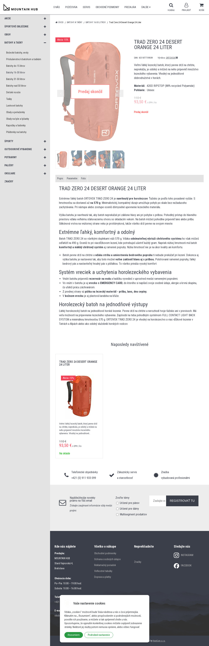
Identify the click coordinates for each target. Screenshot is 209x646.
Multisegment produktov (133, 514)
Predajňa (130, 7)
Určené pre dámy (129, 508)
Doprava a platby (102, 576)
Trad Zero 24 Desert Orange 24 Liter (78, 363)
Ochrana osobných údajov (107, 559)
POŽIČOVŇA (71, 7)
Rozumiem (74, 634)
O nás (56, 7)
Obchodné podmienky (107, 7)
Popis (60, 178)
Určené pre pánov (129, 503)
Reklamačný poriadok (105, 565)
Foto (83, 178)
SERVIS (86, 7)
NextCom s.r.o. (159, 641)
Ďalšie (146, 7)
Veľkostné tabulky (103, 571)
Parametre (72, 178)
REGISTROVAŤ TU (182, 500)
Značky (137, 561)
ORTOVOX (172, 58)
